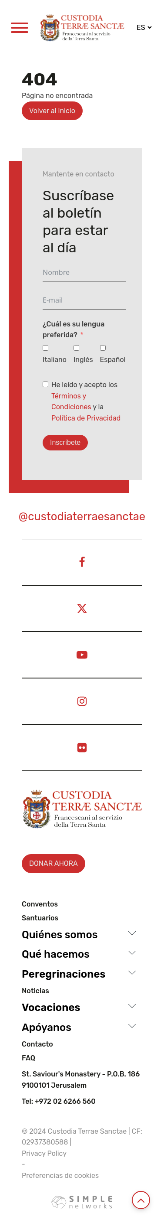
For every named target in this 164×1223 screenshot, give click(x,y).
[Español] (103, 348)
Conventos (40, 904)
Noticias (35, 991)
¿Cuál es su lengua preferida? (73, 329)
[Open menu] (19, 28)
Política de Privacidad (85, 418)
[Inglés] (76, 348)
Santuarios (40, 918)
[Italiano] (45, 348)
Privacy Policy (44, 1153)
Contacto (37, 1044)
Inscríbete (65, 442)
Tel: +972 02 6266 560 (59, 1101)
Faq (28, 1058)
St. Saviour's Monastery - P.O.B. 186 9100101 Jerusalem (81, 1079)
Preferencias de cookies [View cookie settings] (60, 1175)
